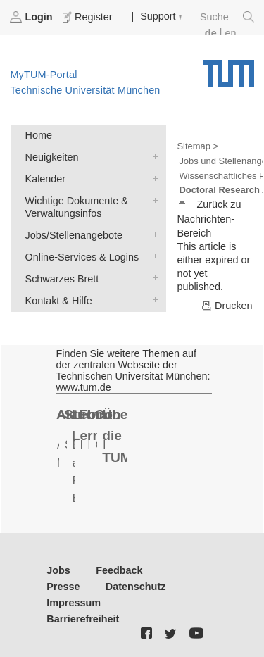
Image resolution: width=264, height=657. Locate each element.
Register (89, 17)
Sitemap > (197, 146)
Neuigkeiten (152, 155)
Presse (63, 586)
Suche (227, 17)
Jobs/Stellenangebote (152, 234)
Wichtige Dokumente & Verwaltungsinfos (152, 199)
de (211, 33)
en (230, 33)
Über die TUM (114, 436)
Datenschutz (136, 586)
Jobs (58, 570)
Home (38, 135)
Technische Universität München (228, 68)
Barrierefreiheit (82, 619)
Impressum (73, 602)
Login (32, 17)
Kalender (152, 177)
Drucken (227, 305)
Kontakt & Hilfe (152, 299)
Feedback (119, 570)
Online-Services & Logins (152, 255)
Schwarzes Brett (152, 277)
